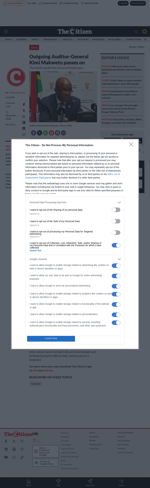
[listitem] (75, 202)
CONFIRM (51, 338)
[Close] (132, 145)
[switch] (116, 210)
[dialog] (75, 244)
